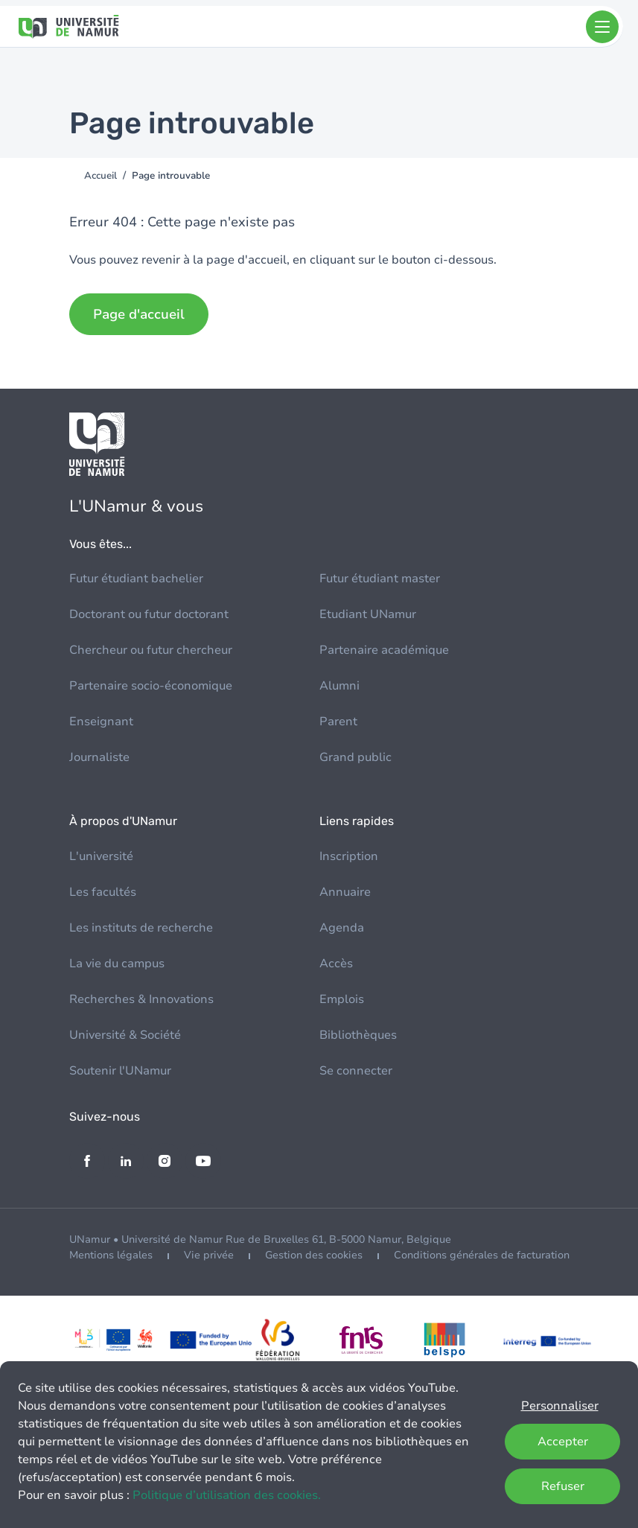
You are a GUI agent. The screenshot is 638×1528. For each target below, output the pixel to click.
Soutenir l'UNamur (120, 1071)
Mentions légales (111, 1255)
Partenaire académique (384, 650)
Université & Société (125, 1035)
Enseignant (101, 721)
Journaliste (99, 757)
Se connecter (355, 1071)
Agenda (341, 928)
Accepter (562, 1441)
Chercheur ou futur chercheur (150, 650)
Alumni (339, 686)
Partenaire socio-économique (150, 686)
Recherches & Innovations (141, 999)
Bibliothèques (358, 1035)
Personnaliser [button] (560, 1406)
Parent (338, 721)
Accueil (100, 176)
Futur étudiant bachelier (136, 578)
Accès (336, 963)
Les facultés (102, 892)
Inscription (348, 856)
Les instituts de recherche (141, 928)
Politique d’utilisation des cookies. (227, 1495)
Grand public (355, 757)
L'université (101, 856)
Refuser (562, 1486)
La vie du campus (117, 963)
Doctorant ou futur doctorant (149, 614)
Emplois (341, 999)
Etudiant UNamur (367, 614)
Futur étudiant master (379, 578)
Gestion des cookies (314, 1255)
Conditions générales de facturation (482, 1255)
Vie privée (209, 1255)
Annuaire (345, 892)
